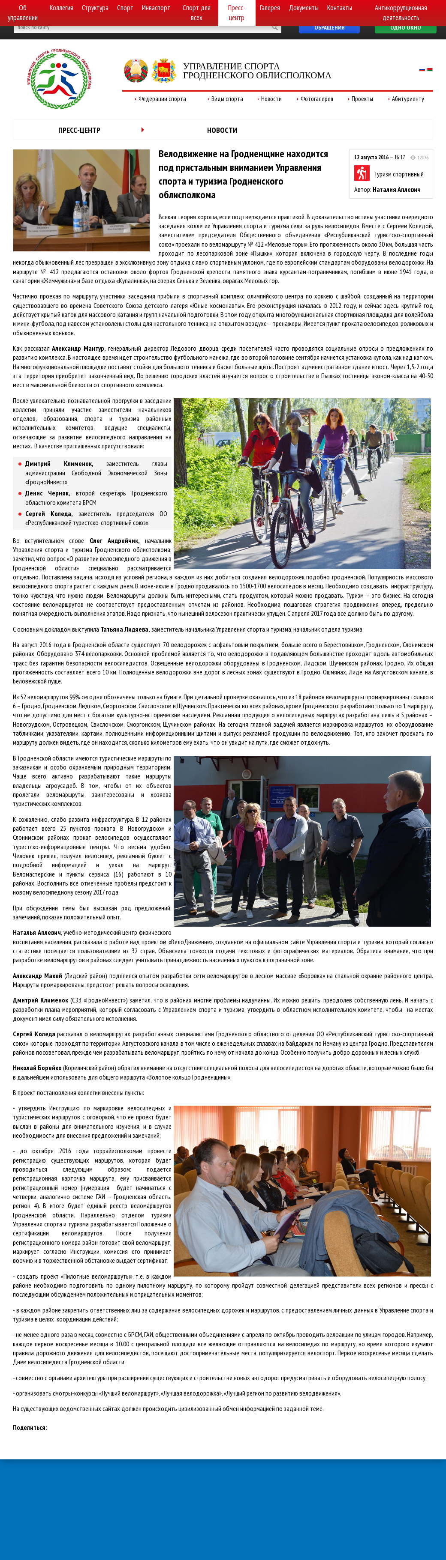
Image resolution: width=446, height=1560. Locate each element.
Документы (304, 7)
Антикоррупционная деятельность (401, 12)
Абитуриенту (408, 98)
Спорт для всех (197, 12)
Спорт (125, 7)
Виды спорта (227, 98)
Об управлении (23, 12)
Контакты (339, 7)
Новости (271, 98)
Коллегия (61, 7)
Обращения (329, 27)
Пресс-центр (236, 12)
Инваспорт (156, 7)
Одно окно (405, 27)
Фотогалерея (317, 98)
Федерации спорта (162, 98)
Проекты (362, 98)
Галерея (270, 7)
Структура (95, 7)
